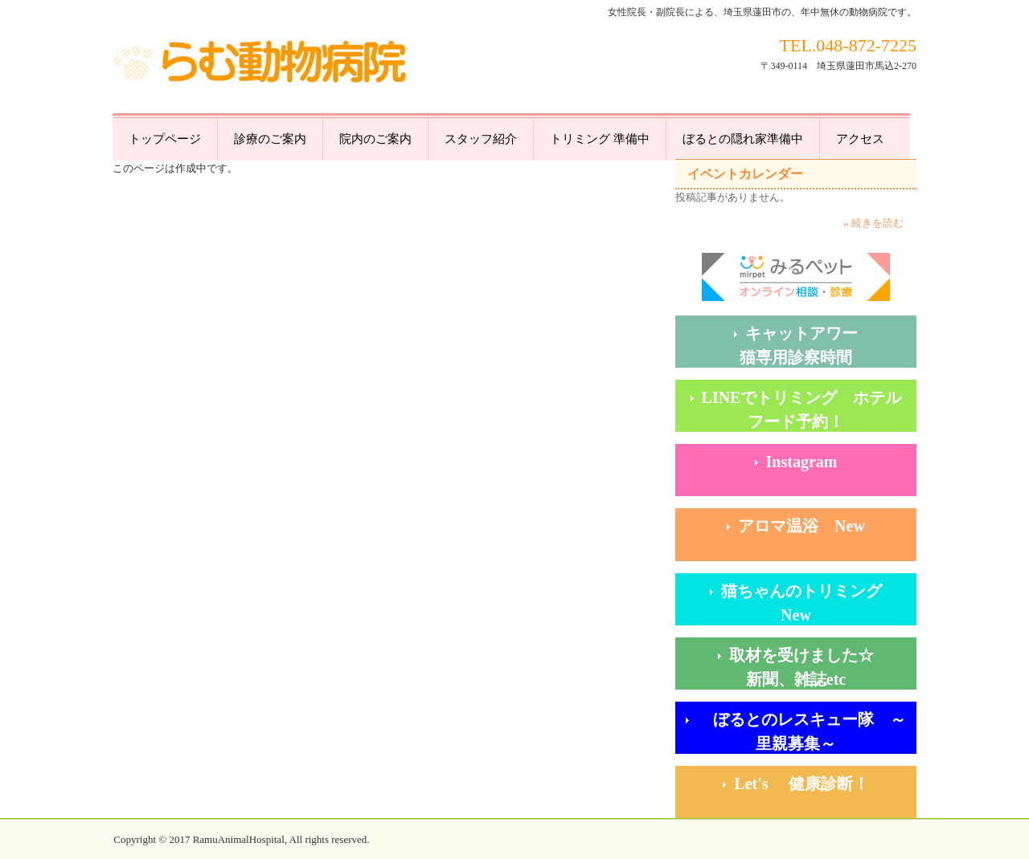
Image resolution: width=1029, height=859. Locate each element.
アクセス (860, 138)
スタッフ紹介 (481, 138)
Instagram (802, 461)
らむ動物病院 (262, 64)
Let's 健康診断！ (825, 783)
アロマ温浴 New (801, 526)
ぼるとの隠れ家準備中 (743, 138)
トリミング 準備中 (600, 138)
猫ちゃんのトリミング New (817, 603)
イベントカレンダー (745, 174)
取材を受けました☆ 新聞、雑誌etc (822, 667)
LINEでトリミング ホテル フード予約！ (809, 409)
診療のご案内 (270, 138)
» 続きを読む (873, 223)
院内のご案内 (375, 138)
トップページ (165, 138)
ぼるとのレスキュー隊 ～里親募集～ (801, 731)
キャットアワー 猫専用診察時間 (828, 345)
